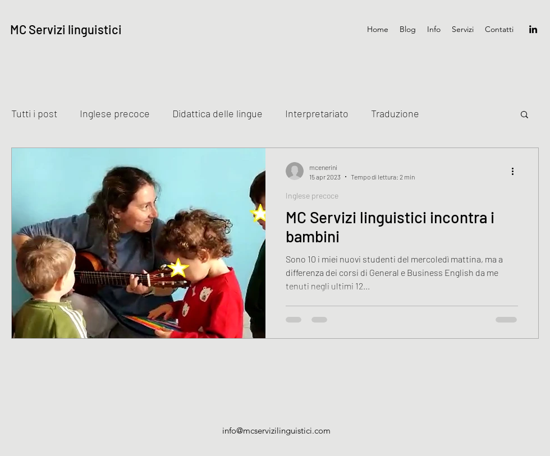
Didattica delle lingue (217, 113)
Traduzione (395, 113)
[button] (524, 115)
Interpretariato (317, 113)
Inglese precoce (115, 113)
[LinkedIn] (533, 29)
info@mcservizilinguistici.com (276, 430)
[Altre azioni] (516, 171)
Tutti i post (34, 113)
